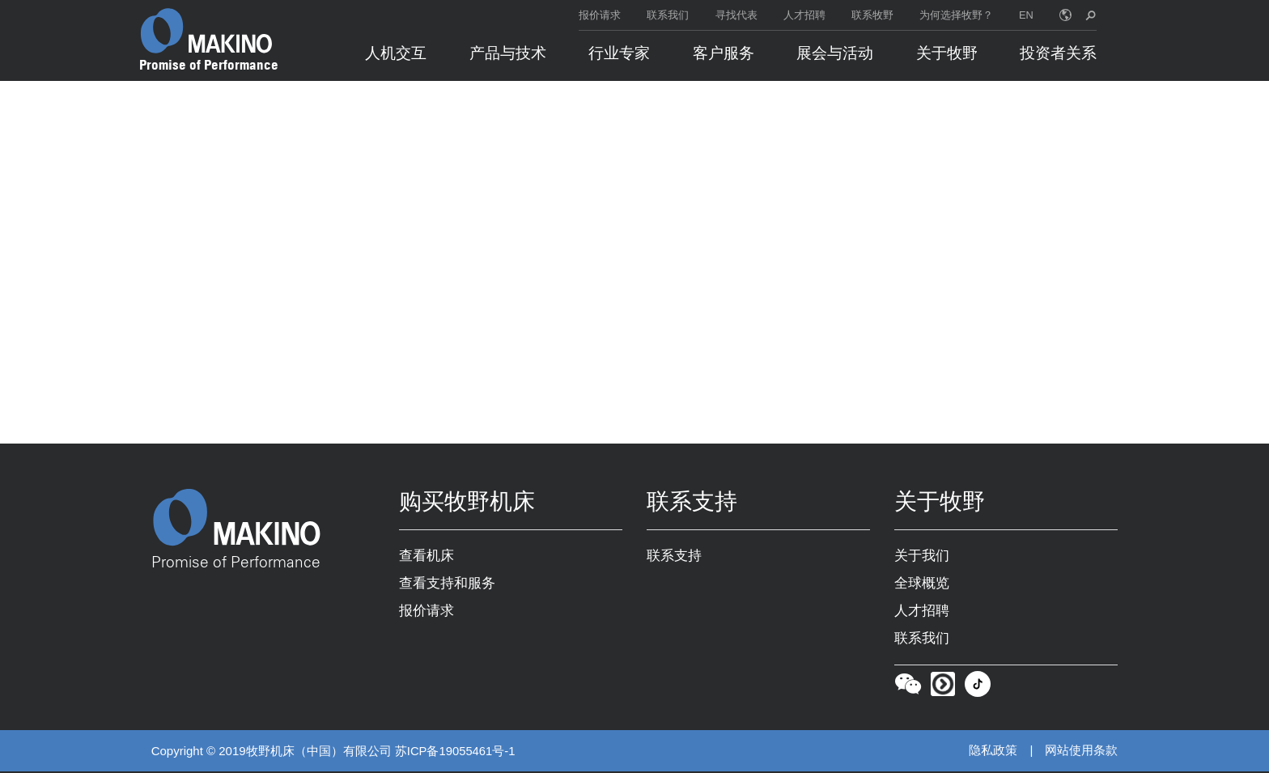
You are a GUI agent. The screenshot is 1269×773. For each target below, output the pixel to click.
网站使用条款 (1081, 752)
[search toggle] (1090, 15)
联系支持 (674, 557)
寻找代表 (736, 15)
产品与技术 (507, 53)
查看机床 (426, 557)
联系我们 (668, 15)
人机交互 (396, 53)
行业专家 (619, 53)
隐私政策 (993, 752)
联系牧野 (872, 15)
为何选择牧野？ (956, 15)
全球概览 (921, 584)
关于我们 (921, 557)
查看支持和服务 (447, 584)
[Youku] (943, 689)
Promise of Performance (208, 65)
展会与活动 (834, 53)
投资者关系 (1058, 53)
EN (1026, 15)
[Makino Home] (206, 30)
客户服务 (723, 53)
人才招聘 (804, 15)
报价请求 (600, 15)
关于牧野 (947, 53)
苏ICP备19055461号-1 (455, 752)
